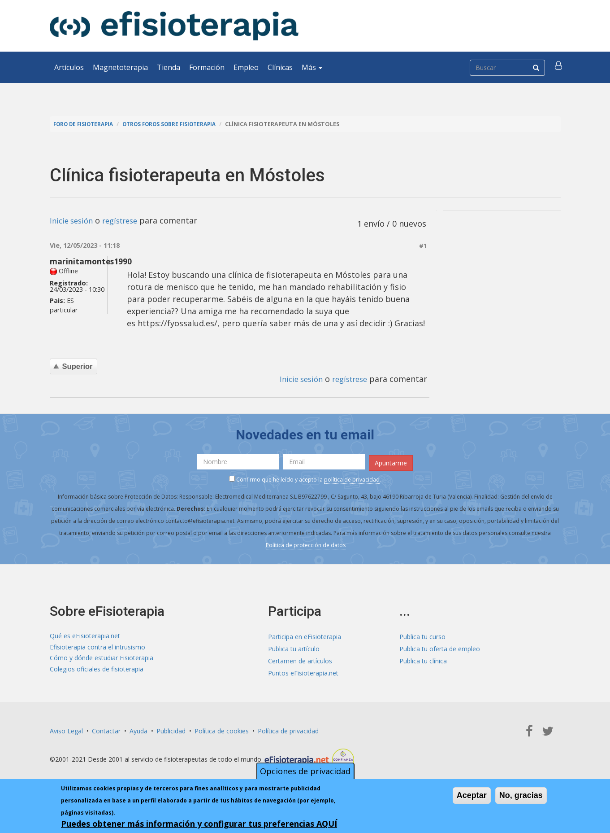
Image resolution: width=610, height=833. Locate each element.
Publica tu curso (422, 635)
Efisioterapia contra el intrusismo (97, 647)
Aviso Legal (66, 729)
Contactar (106, 729)
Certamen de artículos (300, 659)
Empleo (246, 67)
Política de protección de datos (306, 544)
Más (312, 67)
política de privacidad (352, 478)
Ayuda (138, 729)
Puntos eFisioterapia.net (303, 671)
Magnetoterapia (120, 67)
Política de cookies (222, 729)
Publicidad (171, 729)
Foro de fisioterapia (86, 124)
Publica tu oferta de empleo (439, 647)
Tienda (168, 67)
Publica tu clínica (423, 659)
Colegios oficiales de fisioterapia (96, 671)
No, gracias (521, 795)
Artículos (69, 67)
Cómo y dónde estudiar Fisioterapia (101, 659)
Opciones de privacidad (305, 771)
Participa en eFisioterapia (304, 635)
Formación (207, 67)
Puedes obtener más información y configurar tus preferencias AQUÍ (199, 823)
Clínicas (280, 67)
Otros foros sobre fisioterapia (179, 124)
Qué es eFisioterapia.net (85, 635)
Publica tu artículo (294, 647)
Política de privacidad (288, 729)
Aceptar (472, 795)
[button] (559, 67)
